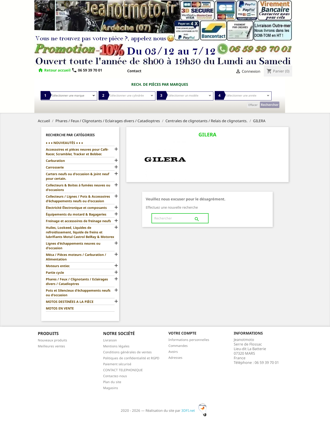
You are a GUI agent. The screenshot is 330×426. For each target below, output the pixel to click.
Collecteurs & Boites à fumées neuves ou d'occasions (78, 187)
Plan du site (112, 382)
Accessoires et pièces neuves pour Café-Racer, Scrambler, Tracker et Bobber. (77, 151)
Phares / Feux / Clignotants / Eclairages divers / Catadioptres (77, 281)
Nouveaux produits (52, 340)
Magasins (110, 388)
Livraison (110, 340)
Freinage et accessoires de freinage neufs (78, 221)
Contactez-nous (115, 376)
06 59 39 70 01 (87, 70)
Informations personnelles (188, 339)
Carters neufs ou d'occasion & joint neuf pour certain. (77, 176)
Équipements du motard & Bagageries (76, 214)
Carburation (55, 160)
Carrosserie (55, 167)
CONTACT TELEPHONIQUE (123, 370)
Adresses (175, 357)
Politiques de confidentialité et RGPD (131, 358)
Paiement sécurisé (117, 364)
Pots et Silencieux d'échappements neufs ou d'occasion (78, 292)
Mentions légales (116, 346)
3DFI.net (195, 410)
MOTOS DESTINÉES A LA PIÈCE (70, 301)
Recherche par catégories (70, 135)
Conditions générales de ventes (127, 352)
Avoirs (173, 351)
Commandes (178, 345)
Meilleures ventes (51, 346)
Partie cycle (55, 272)
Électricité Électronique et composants (76, 207)
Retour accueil (57, 70)
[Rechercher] (180, 218)
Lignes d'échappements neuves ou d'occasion (73, 245)
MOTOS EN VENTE (60, 308)
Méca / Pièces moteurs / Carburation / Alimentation (76, 256)
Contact (134, 70)
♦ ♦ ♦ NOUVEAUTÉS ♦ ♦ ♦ (64, 143)
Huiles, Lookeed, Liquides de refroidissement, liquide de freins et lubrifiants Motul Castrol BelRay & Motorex (80, 232)
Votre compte (182, 333)
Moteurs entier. (58, 266)
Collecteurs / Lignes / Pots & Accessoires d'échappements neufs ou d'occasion (78, 198)
